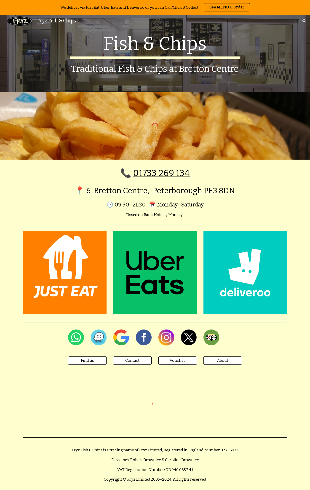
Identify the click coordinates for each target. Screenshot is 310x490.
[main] (155, 53)
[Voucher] (178, 360)
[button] (304, 21)
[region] (155, 7)
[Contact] (132, 360)
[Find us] (87, 360)
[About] (223, 360)
